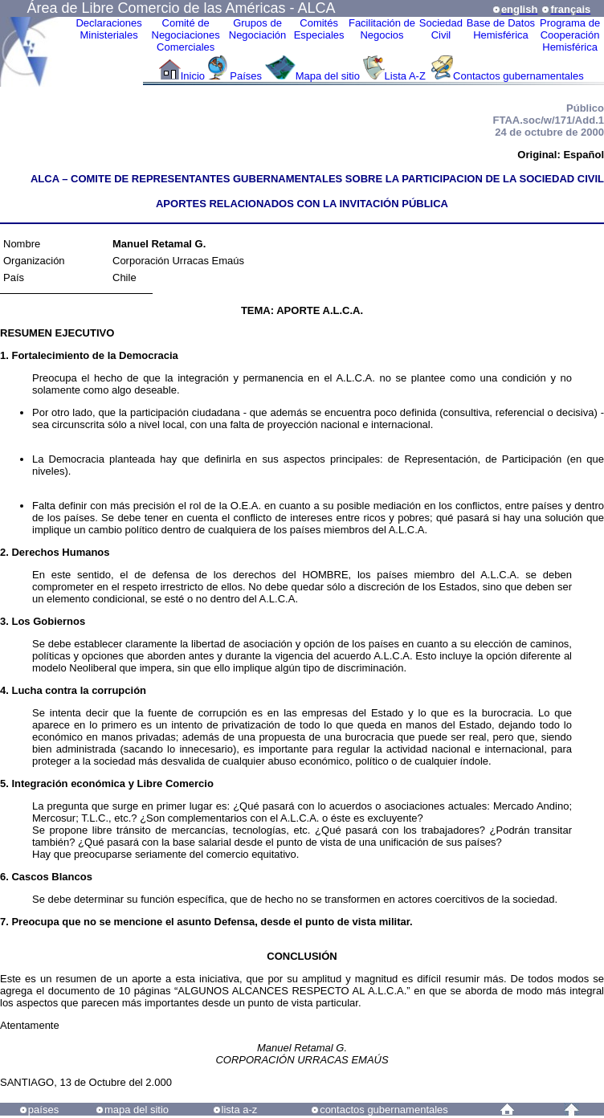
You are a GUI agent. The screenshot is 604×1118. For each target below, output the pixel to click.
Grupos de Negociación (258, 29)
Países (246, 76)
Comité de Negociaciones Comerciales (186, 35)
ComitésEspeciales (319, 29)
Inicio (193, 76)
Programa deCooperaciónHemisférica (570, 35)
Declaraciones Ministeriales (108, 29)
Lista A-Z (407, 76)
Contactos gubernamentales (518, 76)
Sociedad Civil (441, 29)
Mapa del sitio (328, 76)
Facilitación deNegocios (382, 29)
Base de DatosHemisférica (501, 29)
